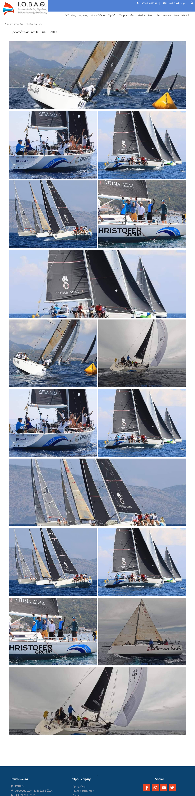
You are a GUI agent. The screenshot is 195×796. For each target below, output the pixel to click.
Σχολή (111, 15)
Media (141, 15)
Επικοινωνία (164, 15)
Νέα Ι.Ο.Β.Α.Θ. (182, 15)
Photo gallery (34, 24)
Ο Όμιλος (70, 15)
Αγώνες (83, 15)
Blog (150, 15)
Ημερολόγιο (98, 15)
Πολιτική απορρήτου (83, 790)
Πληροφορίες (126, 15)
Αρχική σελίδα (14, 24)
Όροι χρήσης (79, 786)
